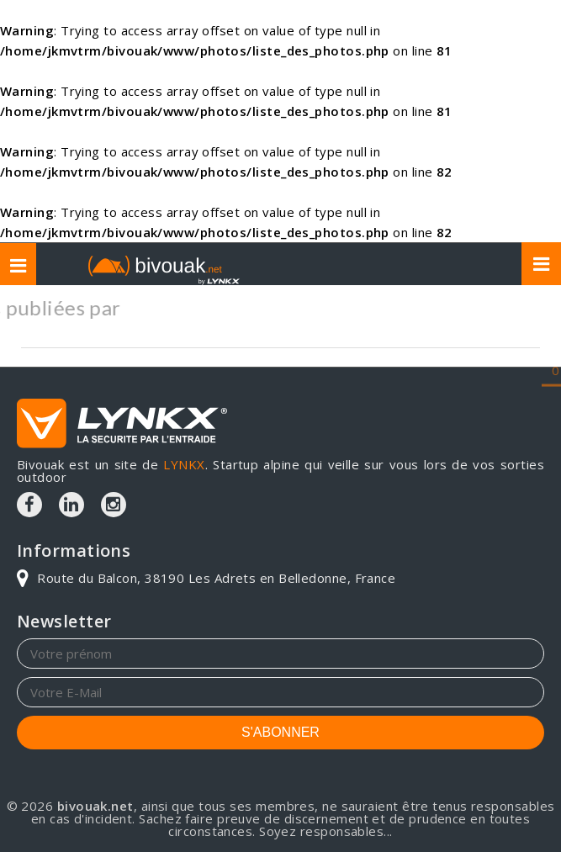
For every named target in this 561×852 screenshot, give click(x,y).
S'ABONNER (280, 732)
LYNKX (183, 464)
